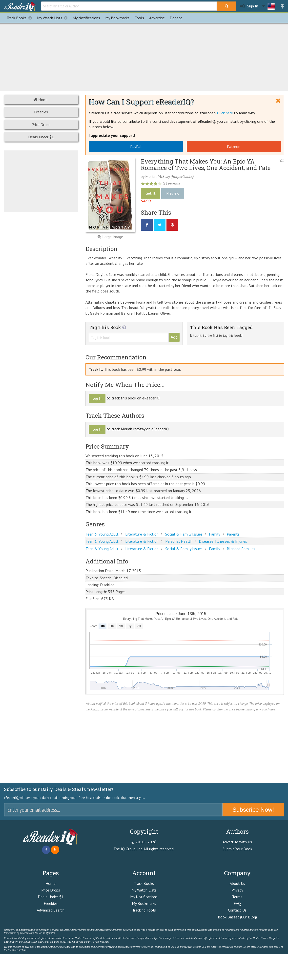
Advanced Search (50, 910)
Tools (139, 17)
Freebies (41, 111)
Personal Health (178, 541)
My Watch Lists (53, 18)
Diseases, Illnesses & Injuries (223, 541)
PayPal (136, 146)
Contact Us (237, 910)
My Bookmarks (144, 903)
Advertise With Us (237, 841)
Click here (225, 112)
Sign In (249, 6)
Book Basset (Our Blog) (237, 916)
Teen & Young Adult (102, 534)
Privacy (237, 890)
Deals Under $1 (41, 136)
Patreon (233, 146)
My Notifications (144, 896)
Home (41, 99)
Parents (233, 534)
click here (262, 947)
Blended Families (241, 548)
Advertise (157, 17)
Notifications (86, 17)
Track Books (20, 18)
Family (214, 534)
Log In (97, 398)
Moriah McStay (157, 176)
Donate (176, 17)
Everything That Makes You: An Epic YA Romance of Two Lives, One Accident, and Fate (205, 164)
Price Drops (41, 124)
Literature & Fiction (142, 534)
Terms (237, 896)
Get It (150, 193)
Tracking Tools (144, 910)
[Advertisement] (144, 56)
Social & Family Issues (184, 534)
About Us (237, 883)
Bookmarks (117, 17)
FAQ (237, 903)
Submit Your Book (237, 848)
